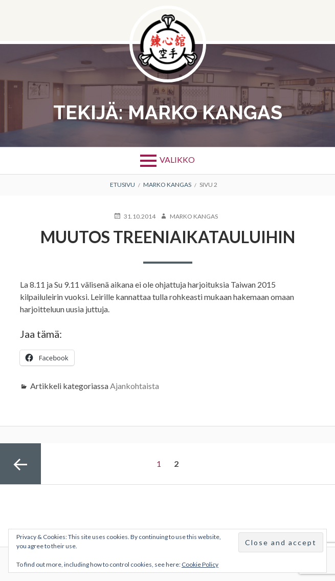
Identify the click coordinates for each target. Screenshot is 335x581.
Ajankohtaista (134, 386)
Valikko (177, 159)
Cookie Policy (200, 564)
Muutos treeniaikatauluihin (167, 237)
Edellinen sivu (20, 463)
